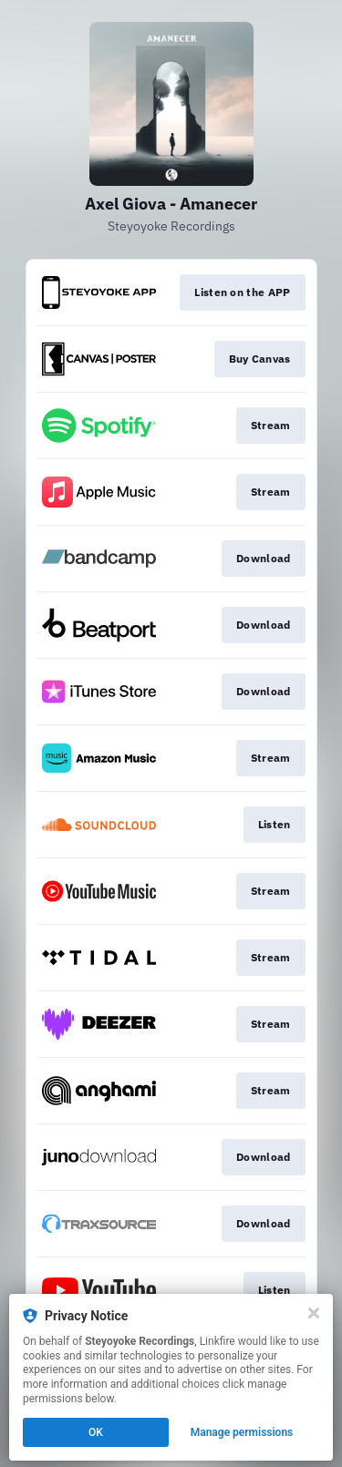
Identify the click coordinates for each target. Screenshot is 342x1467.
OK (95, 1432)
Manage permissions (242, 1432)
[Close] (313, 1313)
